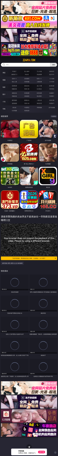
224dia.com (29, 60)
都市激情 (14, 100)
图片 (4, 94)
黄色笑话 (39, 103)
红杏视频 (14, 110)
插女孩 (14, 107)
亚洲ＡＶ (14, 78)
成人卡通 (39, 86)
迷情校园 (14, 103)
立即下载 (41, 452)
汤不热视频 (52, 107)
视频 (4, 80)
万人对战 (39, 71)
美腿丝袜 (14, 96)
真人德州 (26, 71)
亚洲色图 (26, 93)
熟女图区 (39, 96)
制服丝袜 (14, 89)
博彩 (4, 73)
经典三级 (26, 89)
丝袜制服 (26, 82)
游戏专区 (51, 71)
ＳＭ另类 (51, 82)
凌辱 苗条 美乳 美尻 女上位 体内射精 (12, 263)
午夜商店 (26, 107)
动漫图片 (51, 93)
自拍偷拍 (26, 78)
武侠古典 (51, 100)
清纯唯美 (26, 96)
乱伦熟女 (39, 89)
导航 (4, 109)
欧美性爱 (51, 86)
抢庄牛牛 (51, 74)
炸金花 (27, 74)
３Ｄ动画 (51, 78)
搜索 (53, 65)
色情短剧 (26, 110)
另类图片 (51, 96)
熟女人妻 (14, 82)
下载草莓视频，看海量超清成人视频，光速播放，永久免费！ (34, 258)
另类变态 (51, 89)
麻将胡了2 (14, 74)
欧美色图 (39, 93)
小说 (4, 102)
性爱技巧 (51, 103)
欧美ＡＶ (39, 78)
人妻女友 (39, 100)
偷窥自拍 (14, 93)
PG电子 (14, 71)
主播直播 (39, 82)
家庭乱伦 (26, 100)
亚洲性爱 (14, 86)
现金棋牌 (39, 74)
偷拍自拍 (26, 86)
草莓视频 (39, 107)
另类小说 (26, 103)
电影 (4, 87)
